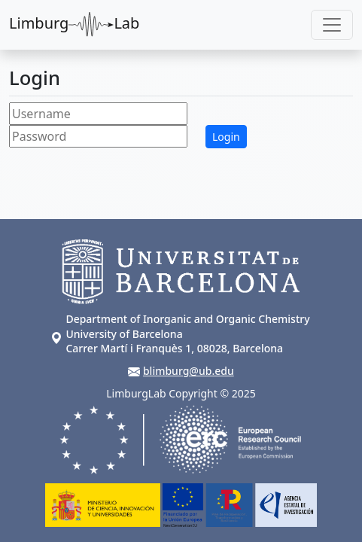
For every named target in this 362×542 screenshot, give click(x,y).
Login (226, 136)
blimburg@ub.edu (188, 371)
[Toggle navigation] (332, 25)
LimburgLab (74, 25)
